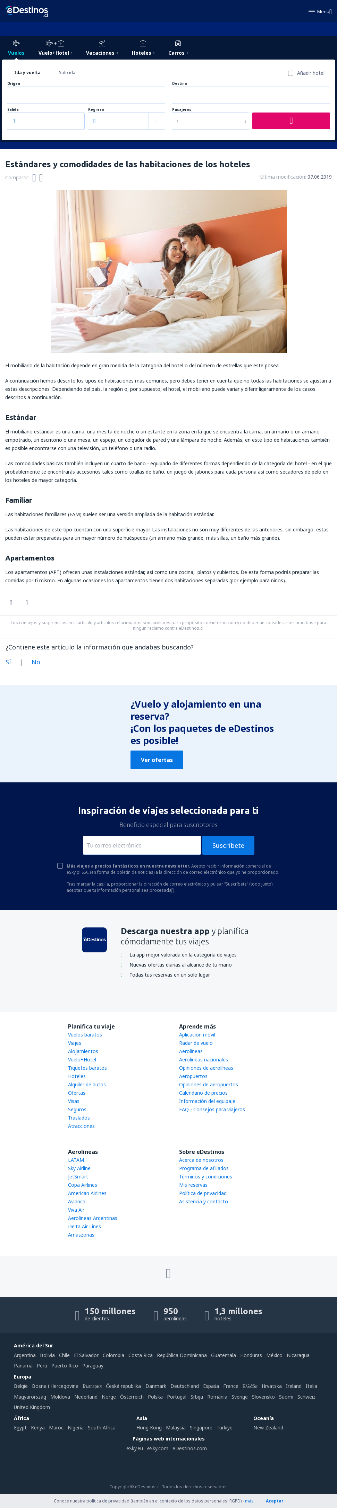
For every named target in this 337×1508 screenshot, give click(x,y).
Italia (311, 1386)
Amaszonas (81, 1234)
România (217, 1396)
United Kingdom (32, 1407)
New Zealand (268, 1427)
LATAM (76, 1160)
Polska (155, 1396)
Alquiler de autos (87, 1084)
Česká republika (123, 1386)
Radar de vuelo (196, 1043)
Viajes (74, 1043)
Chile (64, 1355)
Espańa (211, 1386)
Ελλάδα (250, 1386)
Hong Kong (149, 1427)
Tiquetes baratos (87, 1068)
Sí (8, 662)
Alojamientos (83, 1051)
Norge (109, 1396)
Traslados (79, 1117)
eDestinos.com (189, 1448)
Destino (179, 83)
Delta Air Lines (84, 1226)
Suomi (286, 1396)
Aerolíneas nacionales (203, 1059)
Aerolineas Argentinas (92, 1218)
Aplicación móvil (197, 1034)
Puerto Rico (64, 1365)
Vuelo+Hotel (82, 1059)
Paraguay (92, 1365)
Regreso (96, 109)
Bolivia (47, 1355)
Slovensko (263, 1396)
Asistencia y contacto (203, 1201)
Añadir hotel (311, 73)
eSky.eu (134, 1448)
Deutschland (184, 1386)
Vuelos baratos (85, 1034)
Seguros (77, 1109)
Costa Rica (140, 1355)
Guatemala (223, 1355)
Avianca (76, 1201)
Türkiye (225, 1427)
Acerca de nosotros (201, 1160)
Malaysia (176, 1427)
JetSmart (78, 1176)
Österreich (132, 1396)
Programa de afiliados (204, 1168)
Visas (73, 1101)
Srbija (197, 1396)
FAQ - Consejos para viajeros (212, 1109)
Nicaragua (298, 1355)
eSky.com (157, 1448)
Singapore (201, 1427)
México (274, 1355)
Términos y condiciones (205, 1176)
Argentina (25, 1355)
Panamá (23, 1365)
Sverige (239, 1396)
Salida (13, 109)
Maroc (56, 1427)
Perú (42, 1365)
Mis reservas (193, 1185)
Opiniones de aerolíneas (206, 1068)
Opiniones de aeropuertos (208, 1084)
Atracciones (81, 1126)
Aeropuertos (193, 1076)
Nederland (86, 1396)
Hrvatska (272, 1386)
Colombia (113, 1355)
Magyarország (30, 1396)
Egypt (20, 1427)
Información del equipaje (207, 1101)
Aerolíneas (191, 1051)
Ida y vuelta (27, 72)
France (230, 1386)
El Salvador (86, 1355)
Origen (13, 83)
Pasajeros (181, 109)
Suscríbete (228, 845)
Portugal (176, 1396)
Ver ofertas (157, 760)
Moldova (60, 1396)
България (92, 1386)
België (21, 1386)
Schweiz (306, 1396)
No (36, 662)
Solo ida (67, 72)
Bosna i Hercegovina (55, 1386)
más (249, 1501)
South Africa (102, 1427)
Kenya (38, 1427)
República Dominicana (182, 1355)
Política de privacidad (203, 1193)
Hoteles (77, 1076)
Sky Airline (79, 1168)
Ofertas (76, 1092)
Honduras (251, 1355)
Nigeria (76, 1427)
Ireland (294, 1386)
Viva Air (76, 1209)
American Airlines (87, 1193)
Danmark (155, 1386)
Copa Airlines (82, 1185)
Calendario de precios (203, 1092)
